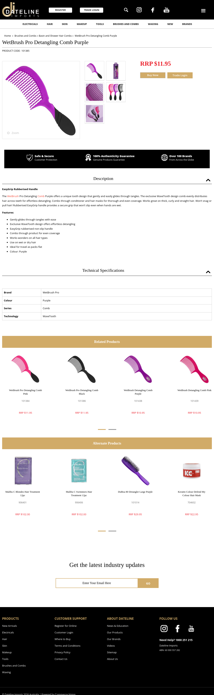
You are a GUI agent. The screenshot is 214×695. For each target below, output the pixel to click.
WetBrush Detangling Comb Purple (135, 392)
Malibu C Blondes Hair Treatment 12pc (22, 493)
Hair (50, 24)
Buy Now (152, 75)
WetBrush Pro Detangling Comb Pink (22, 392)
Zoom (15, 133)
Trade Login (180, 75)
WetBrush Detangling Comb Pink (192, 390)
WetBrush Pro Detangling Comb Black (79, 392)
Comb (41, 196)
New (170, 24)
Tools (100, 24)
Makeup (82, 24)
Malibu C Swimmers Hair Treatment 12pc (79, 493)
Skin (64, 24)
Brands (187, 24)
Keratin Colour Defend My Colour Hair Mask (191, 493)
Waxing (153, 24)
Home (7, 35)
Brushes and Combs (126, 24)
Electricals (30, 24)
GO (148, 583)
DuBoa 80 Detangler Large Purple (135, 491)
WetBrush (13, 196)
